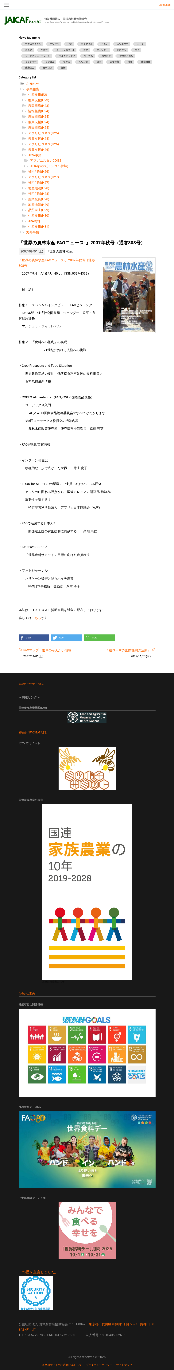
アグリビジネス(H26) (43, 144)
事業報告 (32, 89)
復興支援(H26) (38, 150)
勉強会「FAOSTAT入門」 (34, 732)
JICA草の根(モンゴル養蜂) (48, 166)
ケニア (44, 50)
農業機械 (145, 62)
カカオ (104, 44)
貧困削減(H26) (38, 171)
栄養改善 (114, 62)
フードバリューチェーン (37, 56)
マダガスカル (126, 56)
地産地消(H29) (38, 205)
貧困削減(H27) (38, 183)
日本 (99, 62)
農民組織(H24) (38, 116)
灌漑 (130, 62)
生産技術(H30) (38, 215)
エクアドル (86, 44)
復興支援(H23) (38, 100)
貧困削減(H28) (38, 194)
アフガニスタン (33, 44)
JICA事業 (34, 155)
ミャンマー (31, 62)
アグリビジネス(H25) (43, 133)
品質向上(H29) (38, 210)
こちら (36, 618)
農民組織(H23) (38, 106)
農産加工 (29, 67)
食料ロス (47, 67)
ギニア (28, 50)
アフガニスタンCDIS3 (45, 160)
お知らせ (32, 83)
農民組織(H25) (38, 127)
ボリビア (106, 56)
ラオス (66, 62)
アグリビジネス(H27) (43, 177)
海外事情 (32, 232)
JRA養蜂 (34, 221)
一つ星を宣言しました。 (39, 1272)
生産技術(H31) (38, 226)
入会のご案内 (27, 993)
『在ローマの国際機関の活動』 (128, 650)
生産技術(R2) (37, 95)
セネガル (121, 50)
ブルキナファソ (67, 56)
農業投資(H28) (38, 199)
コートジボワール (65, 50)
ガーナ (140, 44)
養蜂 (63, 67)
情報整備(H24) (38, 111)
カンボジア (122, 44)
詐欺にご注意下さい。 (32, 683)
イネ (70, 44)
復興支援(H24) (38, 122)
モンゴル (49, 62)
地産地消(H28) (38, 188)
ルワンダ (83, 62)
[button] (34, 637)
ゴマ (85, 50)
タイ (137, 50)
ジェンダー (102, 50)
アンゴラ (54, 44)
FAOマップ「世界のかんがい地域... (48, 650)
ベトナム (88, 56)
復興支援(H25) (38, 139)
